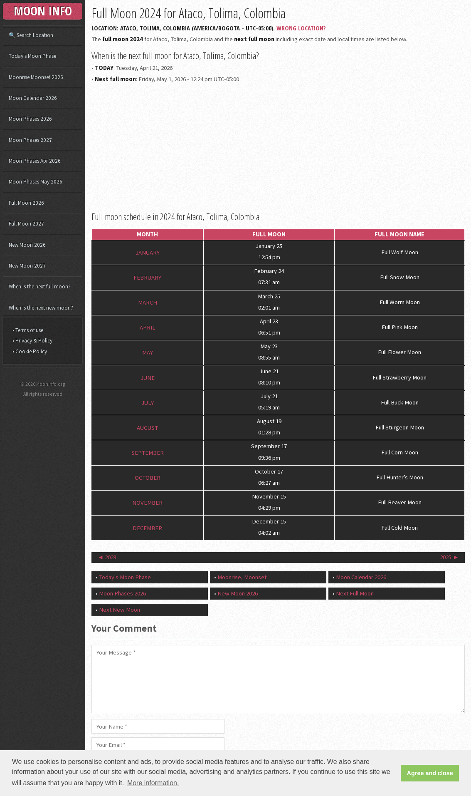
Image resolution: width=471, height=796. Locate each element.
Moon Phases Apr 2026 (35, 160)
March (147, 302)
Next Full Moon (355, 593)
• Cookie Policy (29, 351)
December (147, 527)
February (147, 277)
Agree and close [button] (430, 773)
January (148, 252)
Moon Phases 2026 (122, 593)
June (148, 377)
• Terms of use (27, 330)
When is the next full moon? (40, 286)
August (147, 427)
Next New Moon (119, 609)
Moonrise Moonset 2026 (36, 77)
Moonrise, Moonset (241, 577)
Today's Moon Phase (125, 577)
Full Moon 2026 (26, 202)
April (147, 327)
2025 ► (449, 557)
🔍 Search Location (31, 35)
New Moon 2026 (237, 593)
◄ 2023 (107, 557)
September (147, 452)
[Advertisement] (278, 146)
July (147, 402)
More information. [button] (153, 782)
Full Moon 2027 (26, 223)
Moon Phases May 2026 (35, 181)
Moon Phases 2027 (30, 140)
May (147, 352)
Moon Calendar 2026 (361, 577)
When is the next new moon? (41, 307)
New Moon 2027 (27, 265)
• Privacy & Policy (32, 340)
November (147, 502)
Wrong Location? (301, 28)
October (147, 477)
